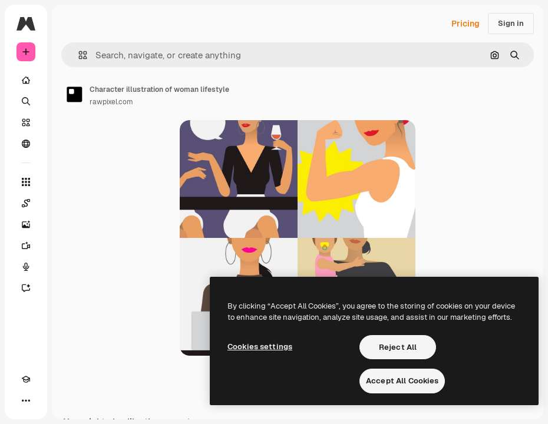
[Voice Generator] (25, 266)
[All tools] (25, 182)
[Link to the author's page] (74, 94)
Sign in (511, 23)
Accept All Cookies (402, 381)
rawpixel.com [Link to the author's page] (111, 102)
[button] (78, 55)
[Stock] (25, 122)
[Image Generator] (25, 224)
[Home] (25, 80)
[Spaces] (25, 203)
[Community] (25, 143)
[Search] (25, 101)
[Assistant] (25, 288)
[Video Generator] (25, 245)
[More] (25, 400)
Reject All (398, 347)
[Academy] (25, 379)
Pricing (465, 23)
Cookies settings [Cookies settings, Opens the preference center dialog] (259, 347)
